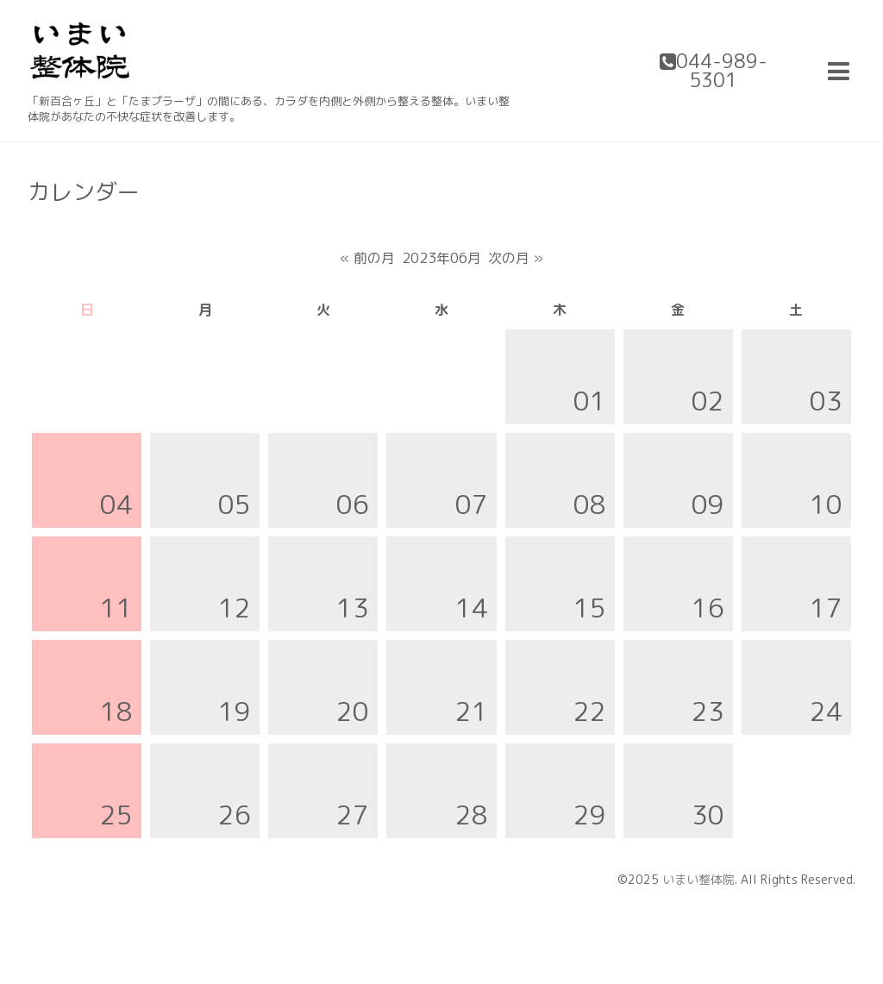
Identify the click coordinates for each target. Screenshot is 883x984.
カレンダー (84, 191)
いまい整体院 (698, 879)
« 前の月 (367, 257)
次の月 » (515, 257)
